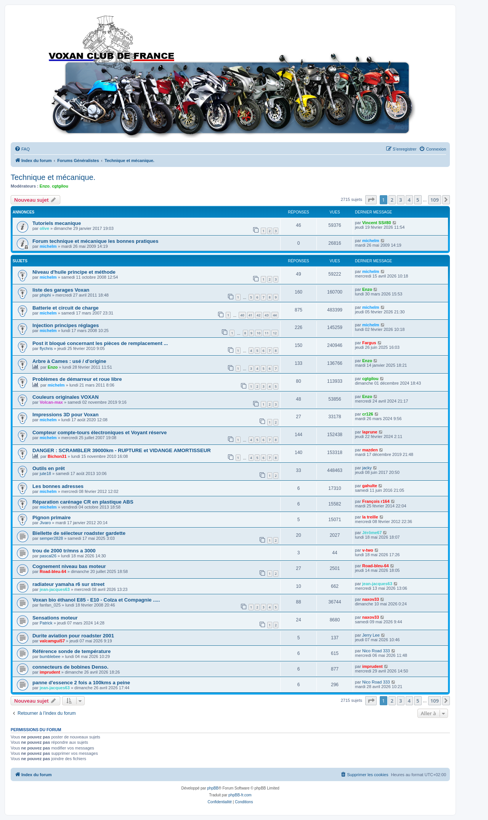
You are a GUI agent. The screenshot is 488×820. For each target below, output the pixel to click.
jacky (367, 467)
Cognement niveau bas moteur (69, 566)
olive (44, 228)
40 (242, 315)
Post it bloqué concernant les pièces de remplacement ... (100, 343)
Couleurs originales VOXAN (65, 397)
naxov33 (370, 599)
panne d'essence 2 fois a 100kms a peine (81, 682)
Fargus (369, 342)
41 (250, 315)
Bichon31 (57, 456)
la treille (370, 517)
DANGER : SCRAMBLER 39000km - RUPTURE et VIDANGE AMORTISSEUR (121, 450)
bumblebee (50, 656)
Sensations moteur (55, 618)
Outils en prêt (48, 468)
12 (275, 333)
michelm (48, 246)
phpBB (212, 788)
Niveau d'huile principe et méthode (74, 272)
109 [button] (434, 199)
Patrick (46, 623)
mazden (370, 450)
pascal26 (48, 556)
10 (258, 333)
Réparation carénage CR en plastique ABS (82, 502)
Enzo (45, 186)
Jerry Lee (371, 635)
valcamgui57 (52, 641)
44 (275, 315)
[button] (371, 199)
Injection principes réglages (65, 325)
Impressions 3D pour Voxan (65, 414)
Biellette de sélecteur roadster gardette (78, 533)
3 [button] (400, 199)
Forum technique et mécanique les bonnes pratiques (95, 241)
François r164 (376, 501)
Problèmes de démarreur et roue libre (77, 379)
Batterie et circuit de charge (65, 308)
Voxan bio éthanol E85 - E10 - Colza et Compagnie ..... (96, 600)
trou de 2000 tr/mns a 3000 (64, 551)
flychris (46, 348)
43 (266, 315)
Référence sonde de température (71, 651)
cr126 (367, 414)
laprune (369, 432)
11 (266, 333)
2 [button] (392, 199)
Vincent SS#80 (376, 222)
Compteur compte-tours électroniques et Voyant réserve (99, 432)
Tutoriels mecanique (56, 223)
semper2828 (51, 538)
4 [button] (409, 199)
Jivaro (45, 522)
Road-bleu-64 (53, 571)
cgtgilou (60, 186)
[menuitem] (22, 149)
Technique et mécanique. (53, 177)
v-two (367, 550)
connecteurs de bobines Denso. (70, 667)
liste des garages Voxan (60, 290)
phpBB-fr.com (240, 795)
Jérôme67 (372, 532)
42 (258, 315)
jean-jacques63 (55, 589)
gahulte (369, 485)
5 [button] (417, 199)
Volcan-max (51, 402)
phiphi (45, 295)
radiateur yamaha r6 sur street (68, 584)
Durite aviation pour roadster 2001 (73, 636)
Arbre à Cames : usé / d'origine (69, 361)
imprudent (50, 672)
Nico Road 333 (376, 650)
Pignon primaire (51, 517)
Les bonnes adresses (57, 486)
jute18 (45, 473)
